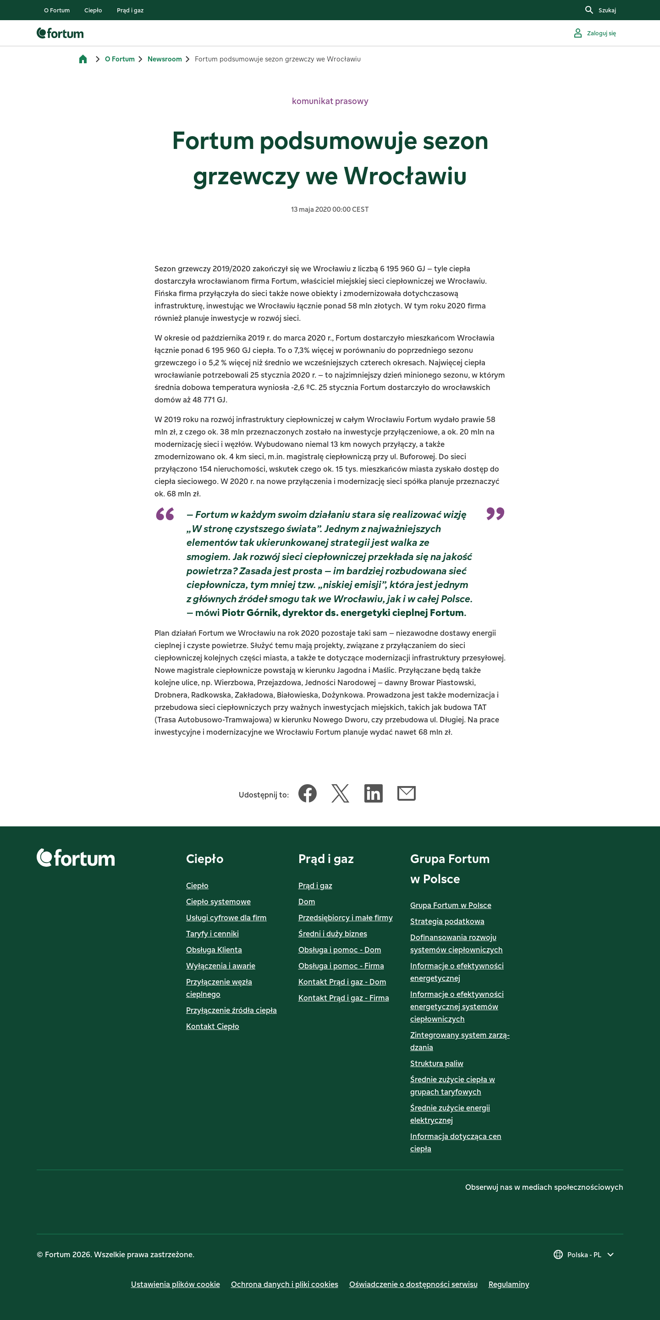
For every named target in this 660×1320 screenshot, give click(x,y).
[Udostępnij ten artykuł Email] (407, 795)
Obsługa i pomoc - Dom (339, 950)
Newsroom (165, 59)
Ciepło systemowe (218, 901)
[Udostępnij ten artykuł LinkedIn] (374, 795)
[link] (57, 10)
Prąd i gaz (315, 885)
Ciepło (197, 885)
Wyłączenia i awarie (220, 966)
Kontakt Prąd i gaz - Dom (342, 982)
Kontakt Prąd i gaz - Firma (343, 998)
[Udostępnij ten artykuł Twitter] (341, 795)
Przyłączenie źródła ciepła (231, 1010)
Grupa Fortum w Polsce (450, 905)
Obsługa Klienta (214, 950)
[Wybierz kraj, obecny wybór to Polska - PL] (584, 1254)
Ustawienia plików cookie (175, 1284)
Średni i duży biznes (332, 934)
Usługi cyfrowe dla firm (226, 918)
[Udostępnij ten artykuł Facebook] (308, 795)
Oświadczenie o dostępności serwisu (413, 1284)
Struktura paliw (436, 1063)
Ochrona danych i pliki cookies (284, 1284)
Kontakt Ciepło (212, 1026)
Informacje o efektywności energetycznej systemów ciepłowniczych (457, 1006)
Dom (306, 901)
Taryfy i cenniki (212, 934)
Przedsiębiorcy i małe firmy (345, 918)
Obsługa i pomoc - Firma (341, 966)
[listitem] (57, 10)
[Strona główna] (83, 59)
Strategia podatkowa (447, 921)
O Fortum (120, 59)
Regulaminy (509, 1284)
